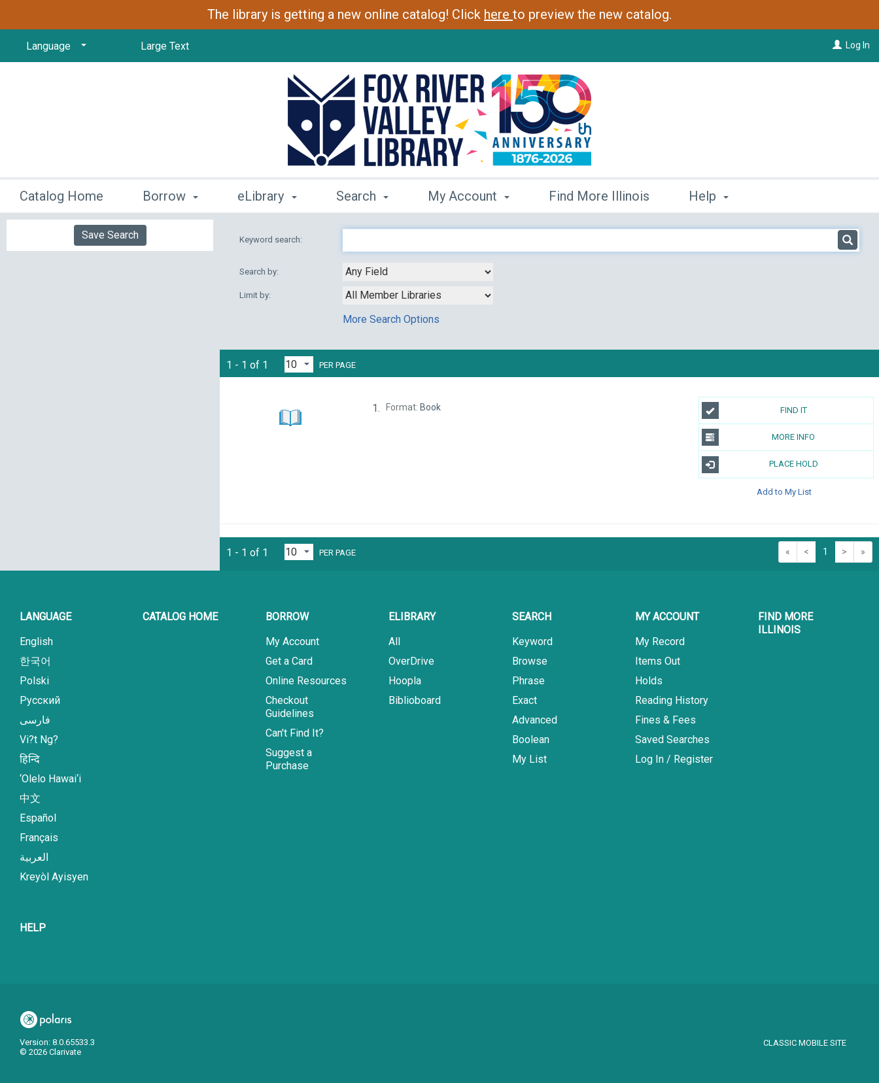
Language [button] (45, 616)
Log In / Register (674, 759)
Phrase (528, 681)
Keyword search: (271, 239)
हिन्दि (30, 759)
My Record (660, 641)
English (36, 641)
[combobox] (418, 272)
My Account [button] (468, 196)
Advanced (534, 720)
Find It (754, 410)
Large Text (165, 46)
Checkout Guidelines (290, 707)
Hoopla (404, 681)
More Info (759, 437)
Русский (40, 700)
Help (33, 928)
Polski (34, 681)
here (498, 14)
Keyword (532, 641)
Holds (649, 681)
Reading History (671, 700)
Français (39, 837)
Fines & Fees (665, 720)
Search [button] (362, 196)
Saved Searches (672, 739)
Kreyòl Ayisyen (54, 877)
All (394, 641)
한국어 (35, 661)
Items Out (657, 661)
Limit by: (256, 295)
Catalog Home (61, 196)
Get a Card (289, 661)
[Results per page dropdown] (298, 364)
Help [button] (709, 196)
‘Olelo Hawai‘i (50, 779)
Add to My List (784, 492)
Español (38, 818)
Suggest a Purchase (289, 759)
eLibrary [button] (266, 196)
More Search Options (391, 319)
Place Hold (760, 464)
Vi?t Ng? (39, 739)
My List (529, 759)
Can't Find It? (295, 733)
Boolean (530, 739)
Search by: (260, 271)
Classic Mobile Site (804, 1043)
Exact (524, 700)
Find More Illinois (599, 196)
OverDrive (411, 661)
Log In (858, 45)
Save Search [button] (110, 235)
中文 (30, 798)
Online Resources (306, 681)
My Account (292, 641)
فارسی (35, 720)
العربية (34, 857)
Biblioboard (414, 700)
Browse (529, 661)
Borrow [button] (170, 196)
